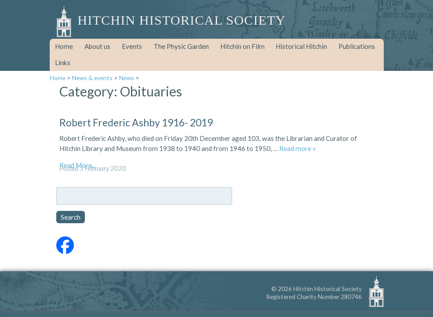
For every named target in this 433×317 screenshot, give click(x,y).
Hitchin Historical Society (181, 20)
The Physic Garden (181, 46)
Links (62, 62)
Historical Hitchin (301, 46)
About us (97, 46)
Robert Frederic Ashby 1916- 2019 (136, 122)
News (126, 77)
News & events (92, 77)
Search (70, 217)
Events (132, 46)
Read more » (297, 148)
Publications (356, 46)
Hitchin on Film (242, 46)
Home (64, 46)
